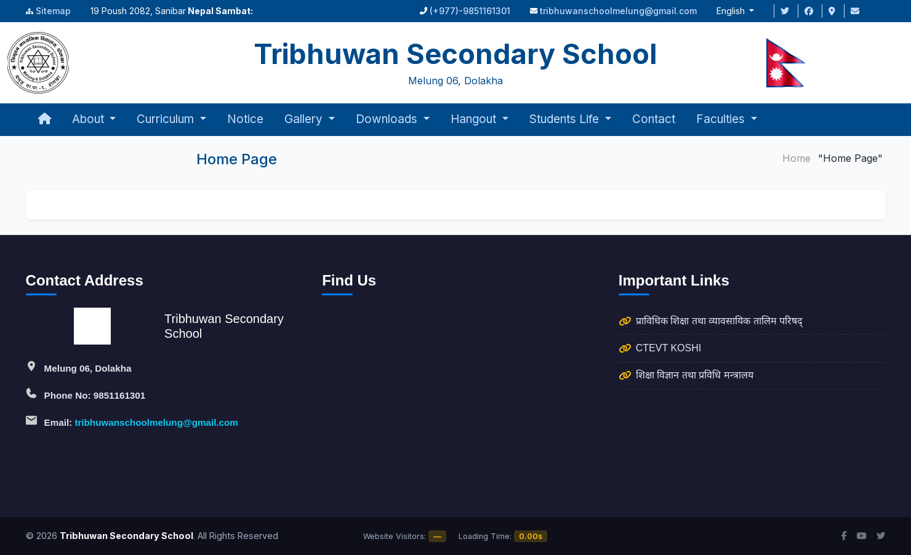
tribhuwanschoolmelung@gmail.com (618, 11)
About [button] (89, 119)
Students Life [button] (565, 119)
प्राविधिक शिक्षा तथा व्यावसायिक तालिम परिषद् (719, 321)
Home (796, 158)
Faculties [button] (722, 119)
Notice (245, 119)
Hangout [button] (475, 119)
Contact (653, 119)
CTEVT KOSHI (668, 348)
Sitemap (53, 11)
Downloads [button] (388, 119)
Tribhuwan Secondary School (126, 535)
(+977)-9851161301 (470, 11)
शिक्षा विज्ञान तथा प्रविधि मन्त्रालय (694, 375)
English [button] (731, 11)
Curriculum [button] (167, 119)
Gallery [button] (305, 119)
